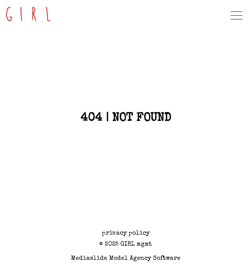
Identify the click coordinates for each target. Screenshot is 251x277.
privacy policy (126, 233)
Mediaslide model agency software (125, 259)
